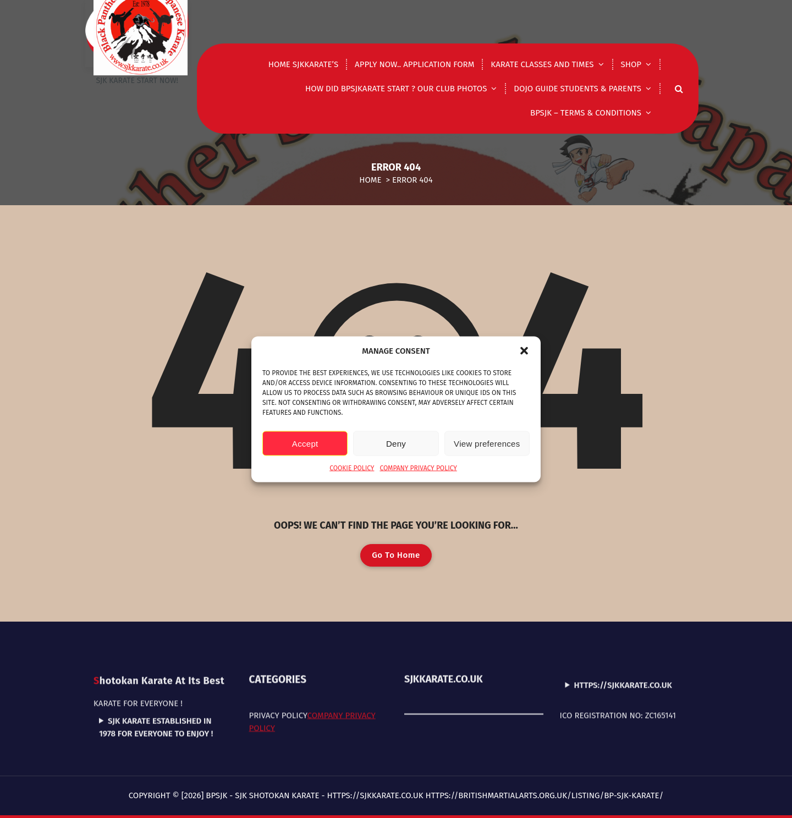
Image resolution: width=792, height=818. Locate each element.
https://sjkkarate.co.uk (623, 656)
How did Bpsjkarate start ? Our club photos (396, 89)
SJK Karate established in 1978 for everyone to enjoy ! (156, 698)
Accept (305, 443)
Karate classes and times (542, 64)
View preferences (487, 443)
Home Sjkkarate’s (303, 64)
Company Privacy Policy (418, 468)
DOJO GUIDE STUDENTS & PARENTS (577, 89)
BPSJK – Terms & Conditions (585, 113)
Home (370, 180)
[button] (524, 350)
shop (631, 64)
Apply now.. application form (414, 64)
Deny (396, 443)
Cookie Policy (351, 468)
